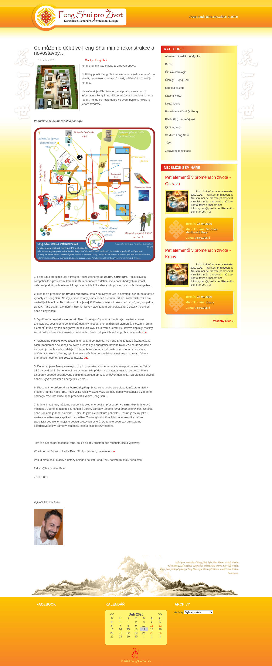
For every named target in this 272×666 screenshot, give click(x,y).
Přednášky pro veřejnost (180, 119)
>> (160, 614)
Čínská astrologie (175, 72)
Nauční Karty (173, 95)
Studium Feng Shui (177, 135)
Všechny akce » (223, 320)
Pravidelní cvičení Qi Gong (181, 111)
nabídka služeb (174, 87)
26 (160, 632)
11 (151, 625)
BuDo (168, 64)
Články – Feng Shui (177, 80)
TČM (168, 143)
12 (160, 625)
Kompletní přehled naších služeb (213, 17)
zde (144, 332)
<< (112, 614)
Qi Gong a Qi (173, 127)
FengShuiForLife (141, 661)
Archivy (178, 612)
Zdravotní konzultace (178, 150)
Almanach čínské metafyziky (182, 56)
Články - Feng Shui (96, 60)
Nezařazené (172, 103)
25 (151, 632)
